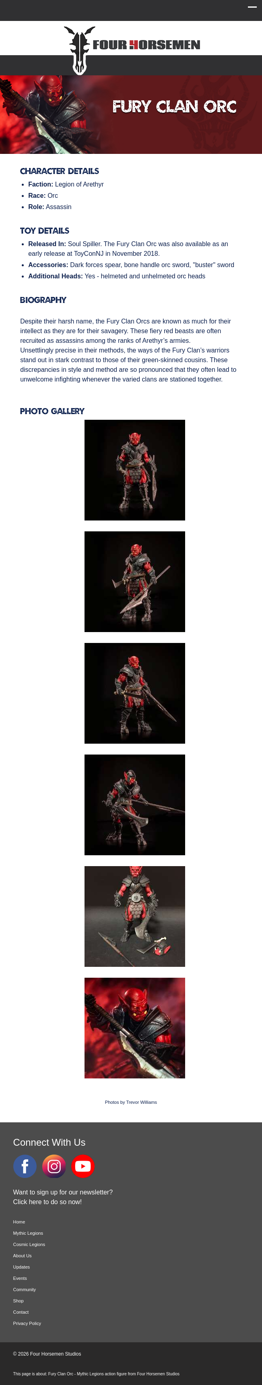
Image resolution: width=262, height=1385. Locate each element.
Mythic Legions (28, 1233)
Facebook (25, 1166)
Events (20, 1278)
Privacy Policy (27, 1323)
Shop (18, 1300)
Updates (21, 1267)
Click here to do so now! (47, 1201)
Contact (21, 1312)
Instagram (54, 1166)
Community (24, 1289)
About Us (22, 1255)
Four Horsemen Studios (130, 49)
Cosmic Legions (29, 1244)
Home (19, 1221)
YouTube (83, 1166)
